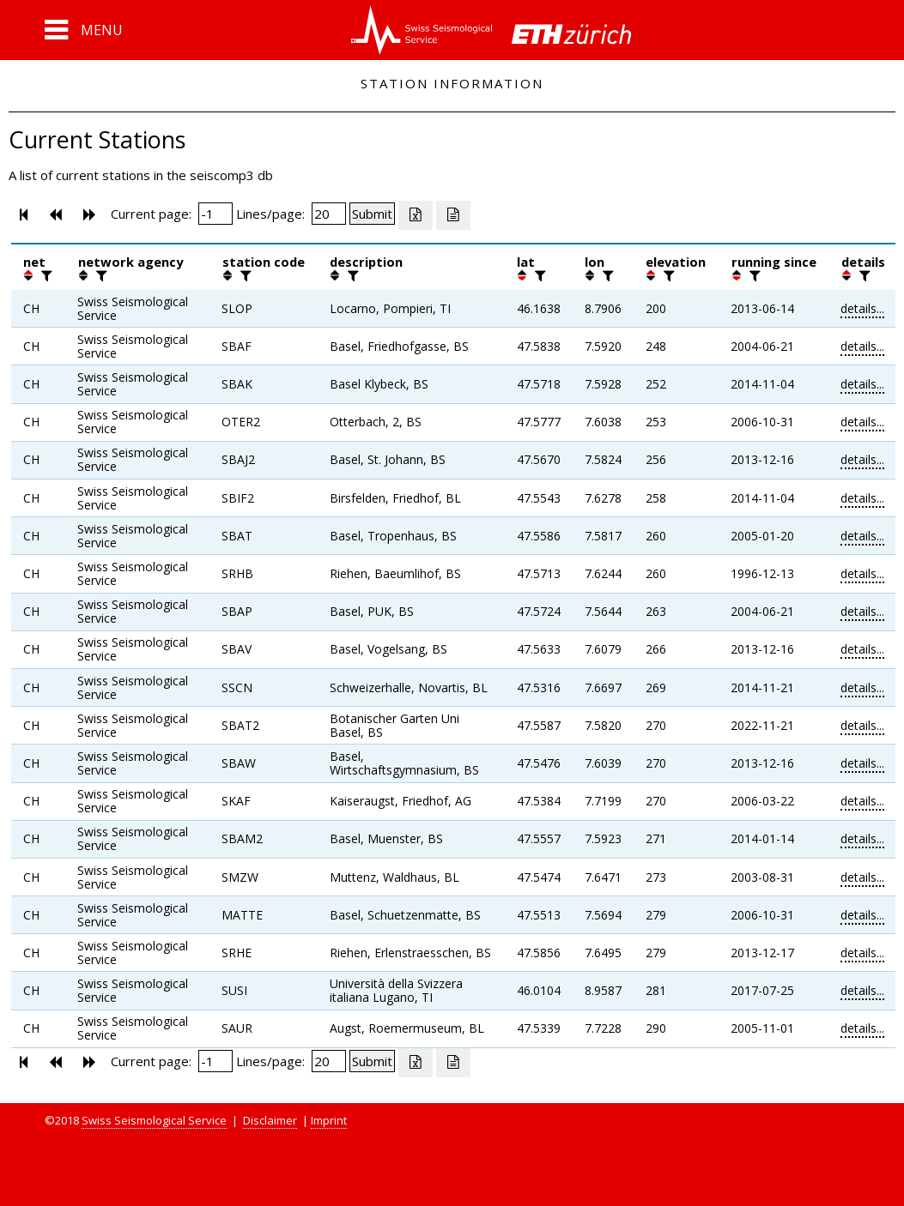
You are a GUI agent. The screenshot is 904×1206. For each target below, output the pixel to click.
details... (862, 308)
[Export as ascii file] (453, 215)
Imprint (329, 1120)
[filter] (44, 275)
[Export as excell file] (415, 215)
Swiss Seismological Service (154, 1120)
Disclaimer (270, 1120)
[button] (84, 30)
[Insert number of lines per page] (329, 213)
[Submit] (372, 213)
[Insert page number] (215, 213)
